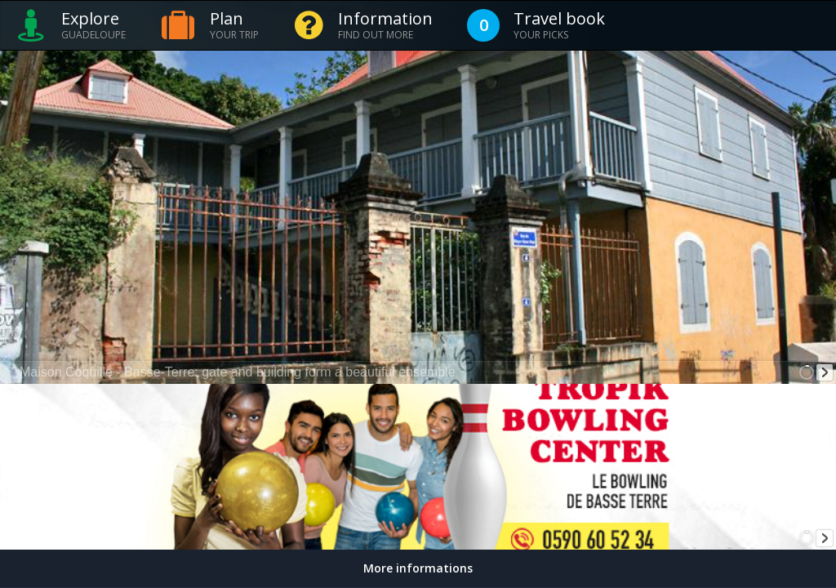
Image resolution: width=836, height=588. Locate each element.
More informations (418, 568)
